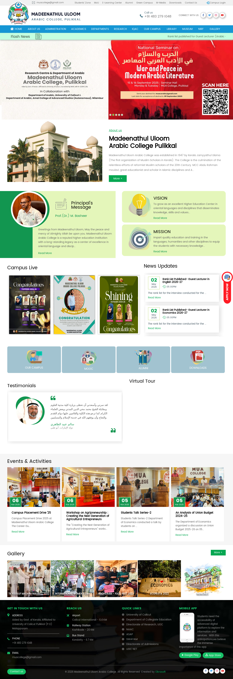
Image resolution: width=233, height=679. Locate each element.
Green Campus (144, 3)
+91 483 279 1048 (157, 16)
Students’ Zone (83, 3)
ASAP (129, 634)
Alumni (129, 3)
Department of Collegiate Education (148, 620)
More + (218, 553)
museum (187, 29)
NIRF (201, 29)
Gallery (215, 29)
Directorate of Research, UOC (144, 624)
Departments (100, 29)
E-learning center (112, 3)
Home (16, 29)
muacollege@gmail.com (50, 2)
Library (172, 29)
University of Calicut (138, 615)
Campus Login (218, 3)
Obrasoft (160, 672)
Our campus (152, 29)
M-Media (161, 3)
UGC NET (131, 649)
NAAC (130, 629)
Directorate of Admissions (142, 644)
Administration (55, 29)
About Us (34, 29)
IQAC (135, 29)
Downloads (175, 3)
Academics (78, 29)
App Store (213, 655)
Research (120, 29)
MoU (96, 3)
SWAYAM (132, 639)
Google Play (190, 655)
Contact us (191, 3)
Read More (18, 532)
